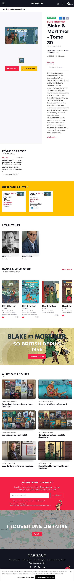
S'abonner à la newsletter (56, 560)
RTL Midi (15, 174)
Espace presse (27, 560)
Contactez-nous (14, 560)
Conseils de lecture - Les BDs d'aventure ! (51, 436)
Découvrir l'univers (37, 357)
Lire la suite (51, 137)
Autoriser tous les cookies (45, 578)
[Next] (69, 298)
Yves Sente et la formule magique (17, 466)
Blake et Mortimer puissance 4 (52, 404)
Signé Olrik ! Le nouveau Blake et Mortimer (53, 467)
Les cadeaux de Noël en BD (14, 435)
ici (50, 505)
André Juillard (27, 256)
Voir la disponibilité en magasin (35, 206)
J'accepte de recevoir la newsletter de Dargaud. (28, 501)
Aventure (51, 18)
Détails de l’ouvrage (56, 67)
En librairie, (34, 199)
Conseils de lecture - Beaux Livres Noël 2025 (17, 405)
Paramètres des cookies (37, 563)
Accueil (4, 9)
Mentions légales (40, 560)
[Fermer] (71, 573)
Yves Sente (51, 50)
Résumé (50, 62)
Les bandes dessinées (17, 9)
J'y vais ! (37, 534)
